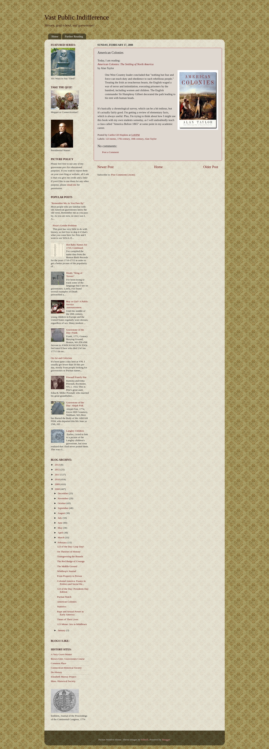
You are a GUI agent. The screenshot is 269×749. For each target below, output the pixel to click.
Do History (56, 672)
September (63, 508)
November (63, 498)
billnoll (144, 739)
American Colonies (67, 601)
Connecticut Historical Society (66, 667)
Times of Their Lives (67, 619)
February (62, 542)
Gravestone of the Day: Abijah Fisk (75, 404)
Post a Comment (110, 152)
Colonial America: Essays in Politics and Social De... (71, 582)
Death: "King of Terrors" (74, 274)
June (60, 522)
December (63, 493)
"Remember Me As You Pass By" (68, 203)
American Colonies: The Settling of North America (126, 64)
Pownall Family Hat (76, 377)
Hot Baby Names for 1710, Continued (76, 246)
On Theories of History (68, 551)
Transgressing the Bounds (70, 556)
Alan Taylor (151, 138)
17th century (123, 138)
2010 (57, 479)
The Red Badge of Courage (71, 561)
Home (54, 36)
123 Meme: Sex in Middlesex (72, 624)
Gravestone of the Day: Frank (75, 331)
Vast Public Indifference (76, 17)
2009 (57, 484)
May (60, 527)
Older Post (210, 167)
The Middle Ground (67, 566)
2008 (57, 489)
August (62, 513)
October (62, 503)
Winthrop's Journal (66, 571)
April (61, 532)
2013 (57, 464)
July (60, 518)
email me (71, 184)
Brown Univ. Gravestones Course (68, 658)
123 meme (111, 138)
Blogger (166, 739)
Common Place (58, 663)
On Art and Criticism (61, 358)
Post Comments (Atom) (123, 174)
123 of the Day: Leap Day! (70, 546)
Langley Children (75, 430)
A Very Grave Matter (61, 654)
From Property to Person (69, 576)
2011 (57, 474)
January (62, 630)
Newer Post (105, 167)
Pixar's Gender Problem (65, 225)
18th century (137, 138)
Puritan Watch (64, 596)
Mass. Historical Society (63, 681)
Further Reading (74, 36)
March (61, 537)
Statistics (61, 606)
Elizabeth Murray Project (63, 676)
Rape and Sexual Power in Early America (70, 613)
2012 (57, 469)
